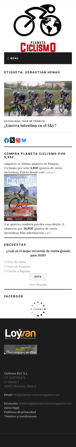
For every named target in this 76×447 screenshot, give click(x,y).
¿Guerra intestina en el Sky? (30, 125)
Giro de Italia (16, 262)
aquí (48, 233)
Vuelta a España (18, 271)
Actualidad (12, 121)
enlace (50, 172)
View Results (38, 284)
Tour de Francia (33, 121)
